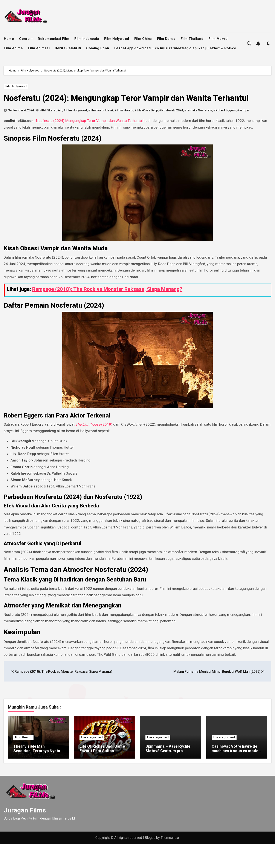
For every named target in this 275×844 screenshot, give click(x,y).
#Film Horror (124, 110)
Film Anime (13, 48)
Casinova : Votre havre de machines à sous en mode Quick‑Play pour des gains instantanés (235, 753)
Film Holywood (116, 39)
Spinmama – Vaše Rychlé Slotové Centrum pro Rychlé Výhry (167, 751)
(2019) (93, 424)
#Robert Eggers (224, 110)
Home (9, 39)
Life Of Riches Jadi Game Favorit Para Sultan (102, 748)
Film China (143, 39)
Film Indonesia (86, 39)
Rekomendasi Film (53, 39)
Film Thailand (192, 39)
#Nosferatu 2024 (171, 110)
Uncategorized (92, 737)
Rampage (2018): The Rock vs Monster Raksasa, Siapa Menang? (107, 289)
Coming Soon (97, 48)
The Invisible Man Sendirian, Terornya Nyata (36, 748)
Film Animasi (39, 48)
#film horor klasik (100, 110)
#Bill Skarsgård (51, 110)
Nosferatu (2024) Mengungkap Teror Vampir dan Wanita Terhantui (89, 120)
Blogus (150, 838)
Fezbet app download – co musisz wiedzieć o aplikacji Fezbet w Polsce (175, 48)
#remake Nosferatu (198, 110)
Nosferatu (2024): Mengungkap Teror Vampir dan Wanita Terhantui (126, 98)
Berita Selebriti (68, 48)
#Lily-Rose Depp (146, 110)
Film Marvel (218, 39)
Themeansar (170, 838)
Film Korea (166, 39)
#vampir (243, 110)
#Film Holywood (75, 110)
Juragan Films (25, 810)
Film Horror (23, 737)
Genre (25, 39)
